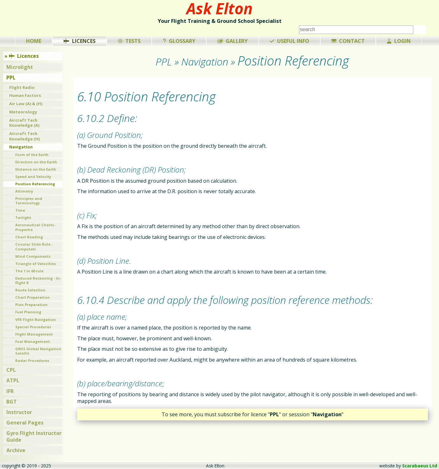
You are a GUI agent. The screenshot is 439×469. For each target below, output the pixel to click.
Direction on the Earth (36, 162)
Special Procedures (33, 326)
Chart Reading (29, 236)
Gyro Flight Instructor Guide (34, 436)
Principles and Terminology (28, 201)
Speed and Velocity (33, 176)
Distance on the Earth (35, 169)
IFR (10, 391)
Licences (79, 40)
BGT (11, 401)
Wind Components (32, 256)
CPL (11, 369)
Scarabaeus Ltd (419, 466)
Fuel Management (32, 341)
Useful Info (289, 40)
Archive (15, 450)
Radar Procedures (32, 360)
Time (20, 210)
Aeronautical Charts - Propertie (35, 227)
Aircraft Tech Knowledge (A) (24, 122)
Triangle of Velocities (35, 263)
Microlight (19, 67)
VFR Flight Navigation (35, 319)
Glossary (179, 40)
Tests (129, 40)
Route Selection (30, 290)
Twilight (23, 217)
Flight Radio (22, 87)
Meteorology (23, 112)
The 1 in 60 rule (29, 270)
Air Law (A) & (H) (25, 103)
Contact (348, 40)
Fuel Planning (28, 311)
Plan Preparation (31, 304)
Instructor (19, 412)
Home (33, 40)
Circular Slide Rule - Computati (34, 246)
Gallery (232, 40)
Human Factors (25, 95)
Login (399, 40)
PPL (11, 77)
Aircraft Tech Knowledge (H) (24, 136)
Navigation (21, 147)
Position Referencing (35, 183)
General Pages (24, 422)
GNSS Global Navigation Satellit (38, 351)
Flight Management (34, 334)
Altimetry (24, 191)
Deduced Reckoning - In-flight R (38, 280)
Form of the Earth (32, 154)
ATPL (12, 380)
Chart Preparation (32, 297)
